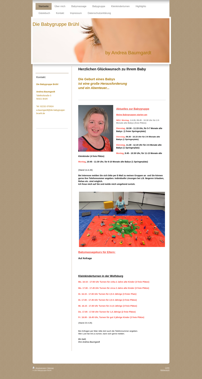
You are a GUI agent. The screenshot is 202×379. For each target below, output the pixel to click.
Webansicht (164, 370)
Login (167, 368)
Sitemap (50, 368)
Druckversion (39, 368)
